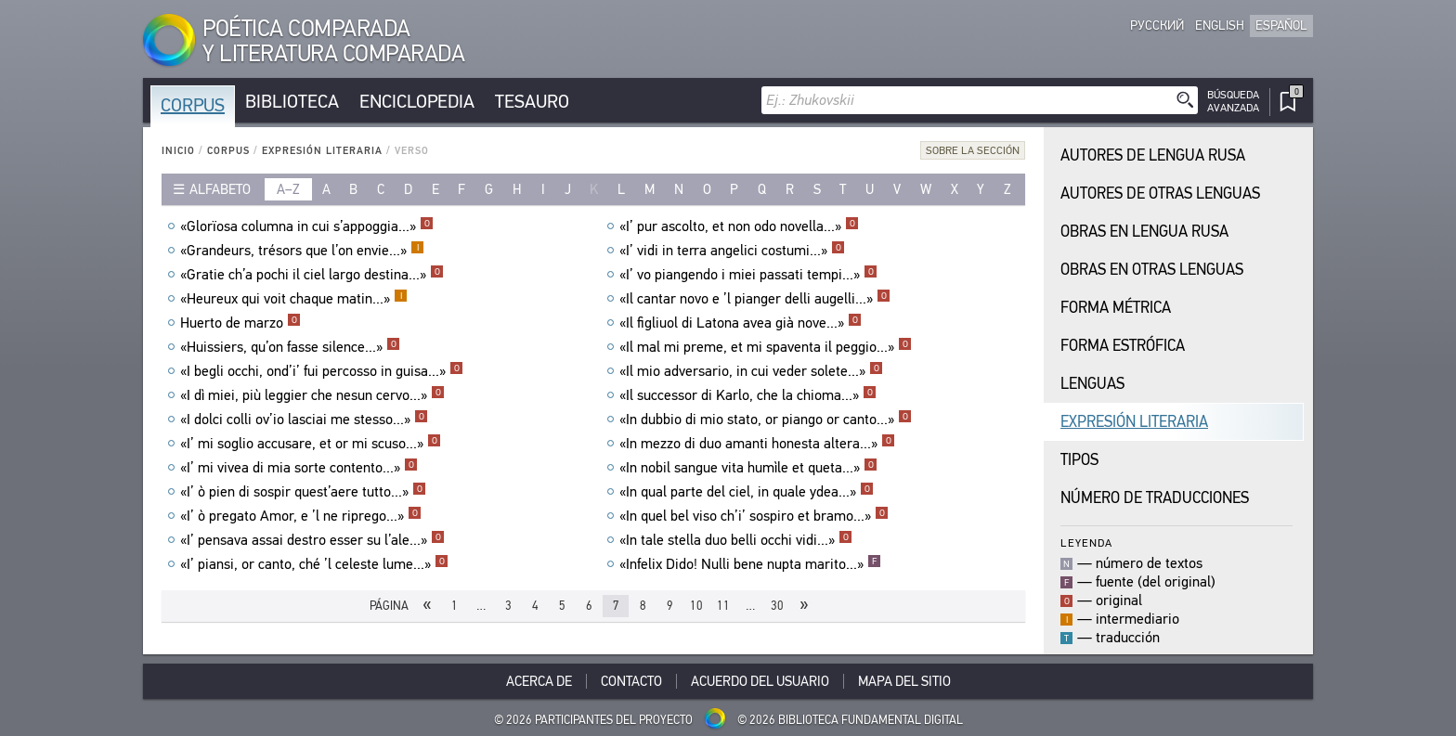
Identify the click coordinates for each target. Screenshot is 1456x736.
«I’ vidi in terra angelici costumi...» (732, 250)
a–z (288, 189)
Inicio (178, 151)
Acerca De (539, 681)
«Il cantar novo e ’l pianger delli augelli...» (754, 299)
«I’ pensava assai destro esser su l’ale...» (312, 540)
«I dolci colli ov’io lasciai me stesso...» (304, 419)
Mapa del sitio (904, 681)
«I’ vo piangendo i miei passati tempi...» (748, 274)
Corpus (193, 105)
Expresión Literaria (322, 151)
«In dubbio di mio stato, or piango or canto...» (765, 419)
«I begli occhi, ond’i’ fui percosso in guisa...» (321, 371)
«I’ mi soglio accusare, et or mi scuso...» (310, 443)
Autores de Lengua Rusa (1152, 155)
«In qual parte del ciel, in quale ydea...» (746, 492)
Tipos (1079, 460)
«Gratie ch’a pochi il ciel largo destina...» (312, 274)
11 (723, 606)
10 (696, 606)
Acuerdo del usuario (760, 681)
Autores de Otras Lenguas (1160, 193)
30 (777, 606)
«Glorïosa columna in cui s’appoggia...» (307, 226)
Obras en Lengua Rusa (1144, 231)
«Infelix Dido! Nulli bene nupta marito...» (750, 564)
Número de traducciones (1154, 498)
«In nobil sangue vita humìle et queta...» (748, 467)
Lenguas (1092, 384)
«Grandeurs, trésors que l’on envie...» (302, 250)
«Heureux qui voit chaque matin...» (294, 299)
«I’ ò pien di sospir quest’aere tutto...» (303, 492)
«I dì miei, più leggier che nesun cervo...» (312, 395)
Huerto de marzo (240, 323)
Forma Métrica (1115, 307)
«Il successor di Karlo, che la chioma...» (748, 395)
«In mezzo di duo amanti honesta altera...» (757, 443)
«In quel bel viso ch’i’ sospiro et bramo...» (754, 516)
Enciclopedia (416, 101)
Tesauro (532, 101)
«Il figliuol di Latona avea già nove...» (740, 323)
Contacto (631, 681)
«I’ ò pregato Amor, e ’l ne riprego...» (301, 516)
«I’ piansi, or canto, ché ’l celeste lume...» (314, 564)
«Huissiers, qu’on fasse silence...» (290, 347)
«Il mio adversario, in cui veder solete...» (751, 371)
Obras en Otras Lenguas (1151, 269)
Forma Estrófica (1122, 345)
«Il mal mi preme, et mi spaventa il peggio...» (765, 347)
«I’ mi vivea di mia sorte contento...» (299, 467)
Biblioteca (292, 101)
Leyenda (1086, 542)
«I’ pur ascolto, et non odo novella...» (739, 226)
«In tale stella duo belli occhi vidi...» (735, 540)
